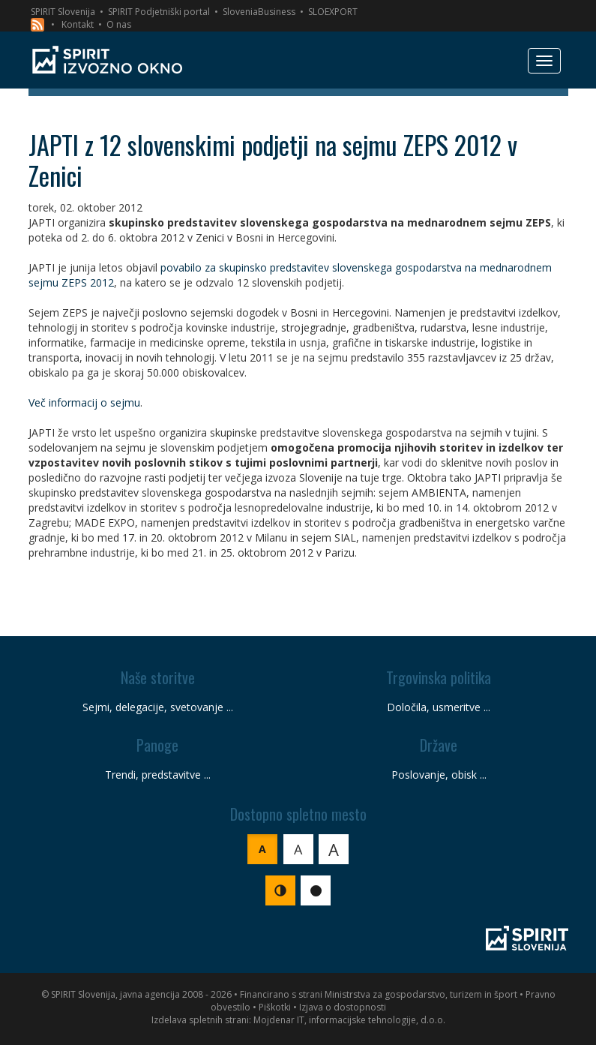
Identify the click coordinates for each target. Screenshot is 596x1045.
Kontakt (77, 24)
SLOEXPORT (333, 11)
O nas (118, 24)
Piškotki (275, 1007)
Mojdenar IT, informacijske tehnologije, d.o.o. (349, 1019)
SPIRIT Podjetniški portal (159, 11)
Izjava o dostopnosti (342, 1007)
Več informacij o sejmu (84, 402)
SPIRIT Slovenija (63, 11)
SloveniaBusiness (259, 11)
